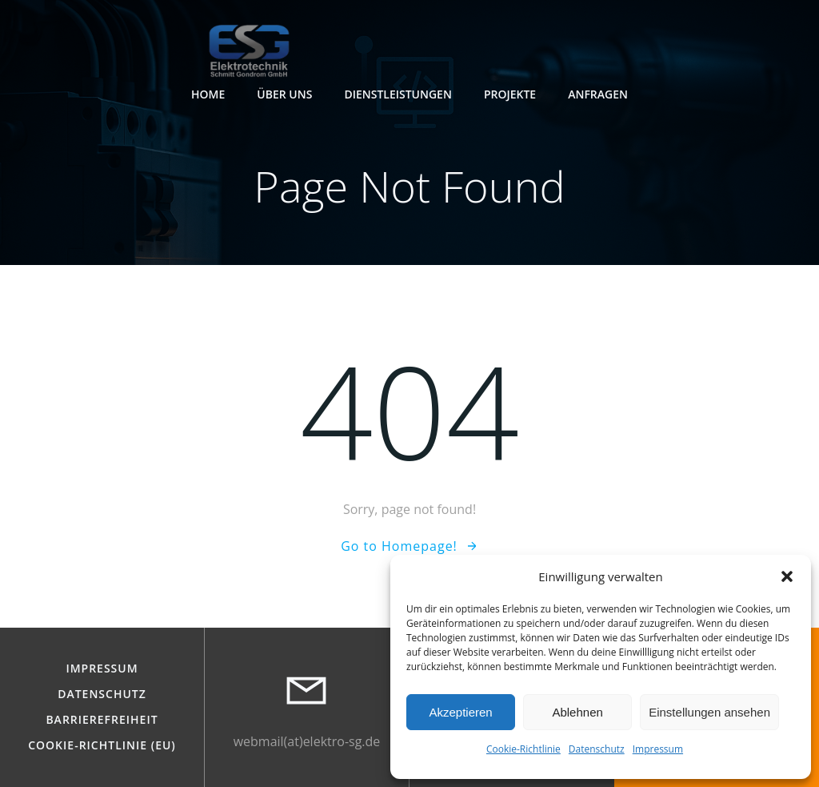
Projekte (510, 94)
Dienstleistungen (398, 94)
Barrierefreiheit (102, 719)
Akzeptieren (460, 712)
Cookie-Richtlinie (523, 749)
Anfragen (598, 94)
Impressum (658, 749)
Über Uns (284, 94)
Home (208, 94)
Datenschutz (597, 749)
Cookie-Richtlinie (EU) (102, 745)
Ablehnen (577, 712)
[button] (787, 576)
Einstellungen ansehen (709, 712)
